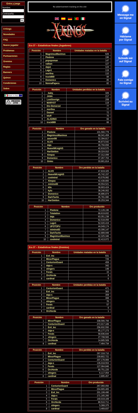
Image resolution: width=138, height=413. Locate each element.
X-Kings (7, 29)
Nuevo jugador (10, 45)
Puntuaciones (10, 56)
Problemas (8, 50)
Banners (7, 72)
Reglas (6, 67)
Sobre (6, 88)
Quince (7, 77)
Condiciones (9, 83)
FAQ (5, 39)
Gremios (7, 61)
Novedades (9, 34)
